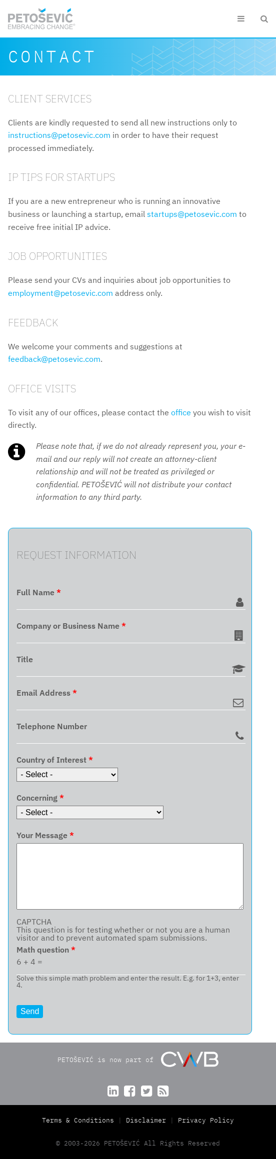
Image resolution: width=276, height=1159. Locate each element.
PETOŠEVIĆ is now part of (138, 1059)
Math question (46, 950)
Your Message (45, 835)
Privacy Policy (206, 1120)
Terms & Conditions (80, 1120)
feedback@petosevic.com (54, 359)
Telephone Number (51, 726)
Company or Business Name (71, 626)
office (181, 412)
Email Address (46, 693)
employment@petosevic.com (60, 293)
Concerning (40, 798)
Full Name (38, 592)
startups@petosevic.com (192, 214)
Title (24, 659)
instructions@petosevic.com (59, 135)
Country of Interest (54, 760)
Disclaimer (146, 1120)
